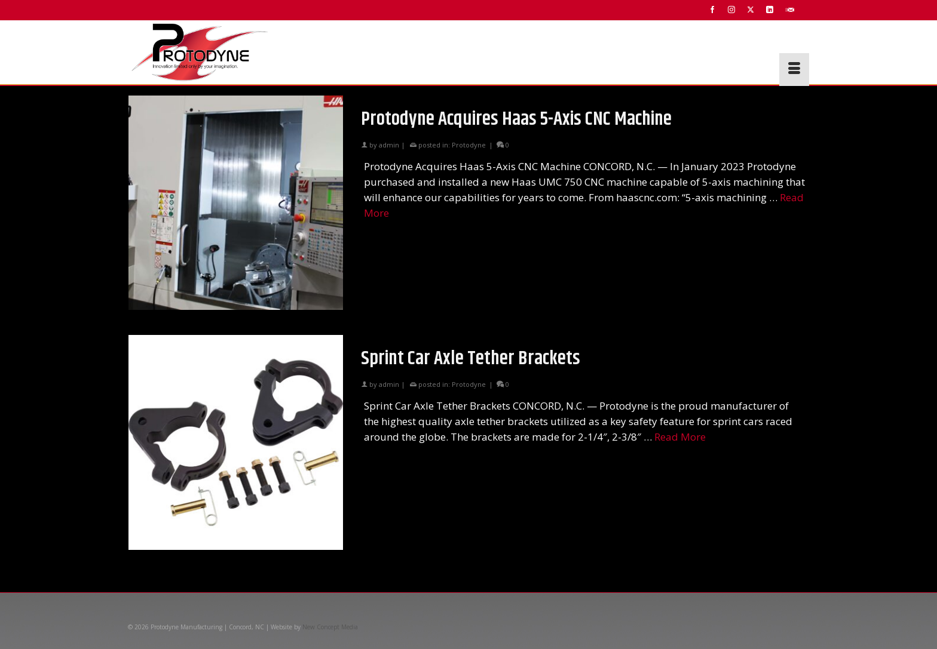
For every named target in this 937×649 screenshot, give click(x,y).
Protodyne (469, 144)
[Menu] (794, 69)
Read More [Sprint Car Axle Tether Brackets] (680, 437)
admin (389, 144)
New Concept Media (330, 627)
